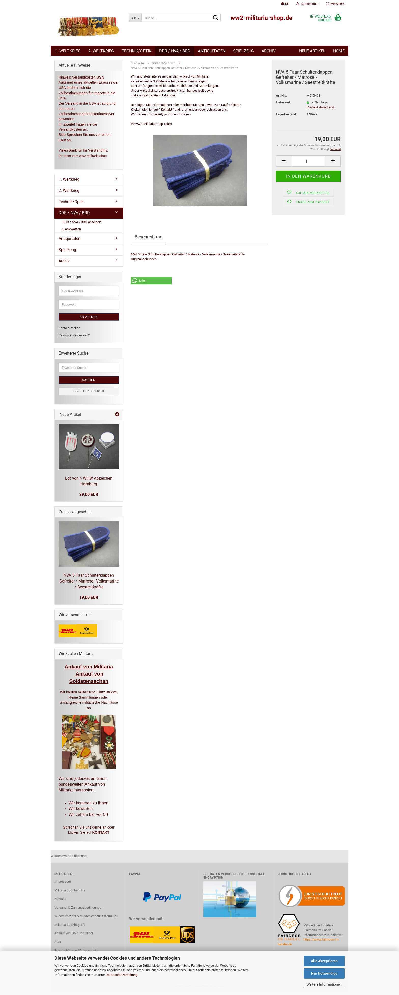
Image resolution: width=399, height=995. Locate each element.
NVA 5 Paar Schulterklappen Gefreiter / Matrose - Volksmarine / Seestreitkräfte (89, 583)
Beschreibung (148, 239)
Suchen (89, 382)
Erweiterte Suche (89, 394)
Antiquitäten (211, 51)
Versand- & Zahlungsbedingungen (78, 910)
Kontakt (60, 901)
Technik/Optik (136, 51)
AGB (57, 944)
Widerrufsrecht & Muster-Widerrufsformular (85, 919)
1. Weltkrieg (68, 51)
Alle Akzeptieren (324, 961)
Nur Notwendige (324, 973)
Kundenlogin (307, 4)
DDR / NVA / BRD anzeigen (81, 224)
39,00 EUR (88, 497)
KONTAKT (100, 835)
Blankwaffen (71, 232)
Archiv (269, 51)
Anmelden (89, 319)
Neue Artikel (312, 51)
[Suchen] (216, 18)
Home (339, 51)
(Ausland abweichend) (321, 110)
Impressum (62, 884)
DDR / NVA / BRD (174, 51)
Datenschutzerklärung (121, 975)
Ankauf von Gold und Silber (73, 936)
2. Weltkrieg (101, 51)
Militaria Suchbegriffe (70, 893)
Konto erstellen (69, 330)
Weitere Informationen (324, 984)
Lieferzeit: (283, 105)
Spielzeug (243, 51)
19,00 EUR (88, 600)
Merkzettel (335, 4)
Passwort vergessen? (74, 338)
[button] (151, 283)
